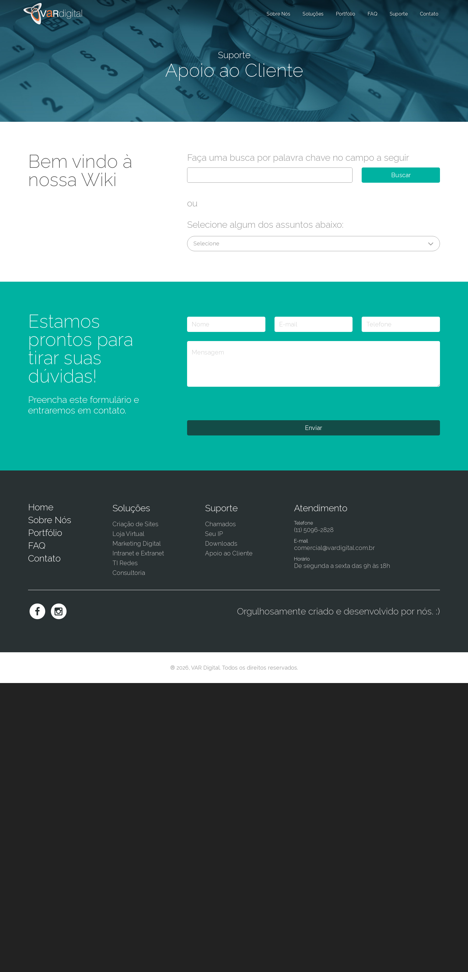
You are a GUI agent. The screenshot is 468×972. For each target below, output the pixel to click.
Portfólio (345, 14)
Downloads (221, 543)
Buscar (401, 175)
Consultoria (128, 572)
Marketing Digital (136, 543)
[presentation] (233, 403)
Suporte (399, 14)
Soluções (313, 14)
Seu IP (214, 533)
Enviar (313, 427)
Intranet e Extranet (138, 553)
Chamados (220, 524)
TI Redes (125, 563)
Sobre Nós (278, 14)
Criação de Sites (135, 524)
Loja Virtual (128, 533)
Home (40, 507)
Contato (429, 14)
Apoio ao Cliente (229, 553)
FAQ (372, 14)
